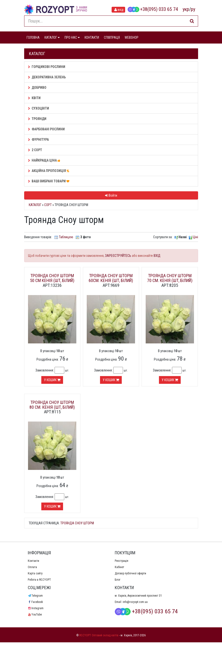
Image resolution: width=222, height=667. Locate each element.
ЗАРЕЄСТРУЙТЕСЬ (118, 256)
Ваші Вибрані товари (49, 181)
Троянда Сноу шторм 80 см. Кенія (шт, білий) (52, 405)
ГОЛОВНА (33, 37)
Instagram (35, 608)
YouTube (35, 614)
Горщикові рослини (46, 67)
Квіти (34, 98)
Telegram (35, 595)
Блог (117, 579)
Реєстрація (121, 561)
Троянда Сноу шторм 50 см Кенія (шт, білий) (52, 278)
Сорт (48, 205)
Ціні (195, 237)
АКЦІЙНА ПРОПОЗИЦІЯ (49, 171)
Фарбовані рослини (46, 129)
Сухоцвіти (38, 108)
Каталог (35, 205)
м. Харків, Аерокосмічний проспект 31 (138, 595)
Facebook (35, 602)
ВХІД (157, 256)
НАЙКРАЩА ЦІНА (45, 160)
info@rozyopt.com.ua (135, 602)
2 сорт (35, 150)
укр (186, 9)
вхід (118, 10)
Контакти (33, 561)
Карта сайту (35, 573)
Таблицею (66, 237)
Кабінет (119, 567)
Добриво (37, 87)
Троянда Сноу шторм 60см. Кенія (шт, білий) (111, 278)
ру (193, 9)
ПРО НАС (72, 37)
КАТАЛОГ (52, 37)
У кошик (52, 380)
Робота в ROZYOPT (39, 579)
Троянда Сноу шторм (77, 523)
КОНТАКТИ (92, 37)
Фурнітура (38, 139)
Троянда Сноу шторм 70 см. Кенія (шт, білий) (170, 278)
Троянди (37, 119)
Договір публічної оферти (130, 573)
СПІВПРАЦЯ (112, 37)
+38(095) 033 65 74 (153, 9)
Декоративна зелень (47, 77)
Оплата (32, 567)
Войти (111, 195)
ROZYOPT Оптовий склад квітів (98, 635)
